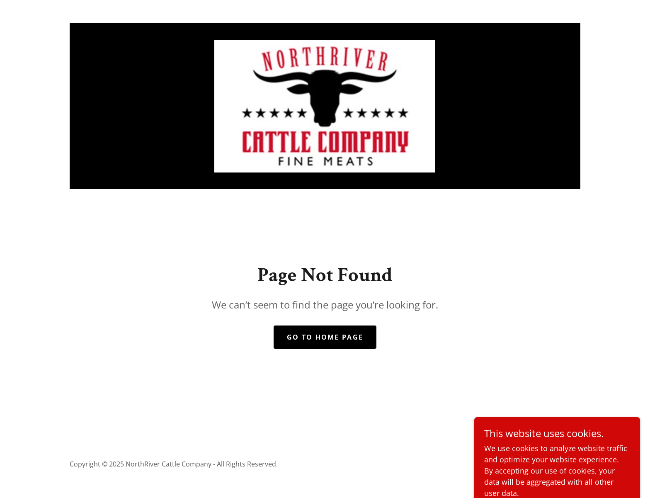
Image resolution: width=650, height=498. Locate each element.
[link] (324, 105)
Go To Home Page (325, 337)
